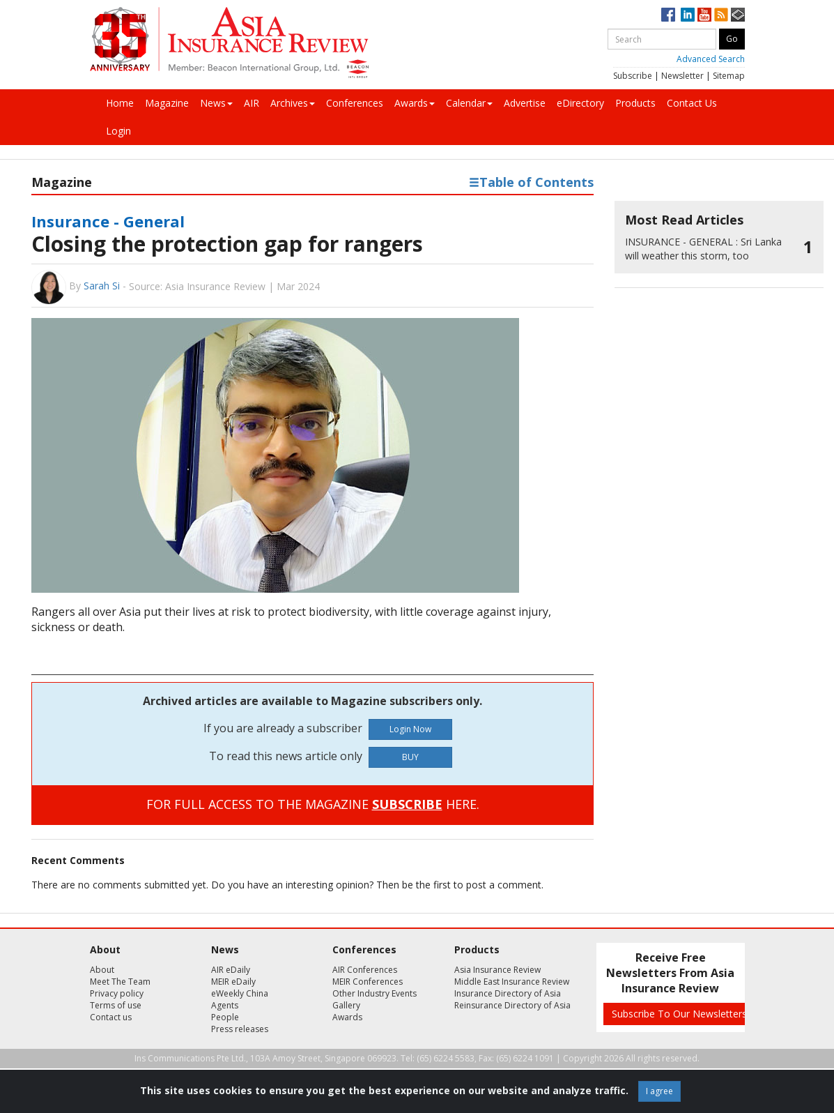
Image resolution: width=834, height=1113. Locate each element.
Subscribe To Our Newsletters (679, 1013)
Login (118, 130)
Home (120, 102)
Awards (414, 102)
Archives (292, 102)
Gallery (346, 1005)
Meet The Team (120, 981)
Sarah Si (102, 285)
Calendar (469, 102)
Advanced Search (711, 59)
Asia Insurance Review (497, 970)
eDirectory (580, 102)
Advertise (525, 102)
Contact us (111, 1017)
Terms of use (115, 1005)
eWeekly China (239, 993)
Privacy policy (117, 993)
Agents (224, 1005)
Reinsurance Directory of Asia (512, 1005)
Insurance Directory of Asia (507, 993)
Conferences (354, 102)
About (102, 970)
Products (635, 102)
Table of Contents (531, 182)
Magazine (167, 102)
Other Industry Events (374, 993)
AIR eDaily (230, 970)
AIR (251, 102)
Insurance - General (108, 221)
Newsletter (682, 76)
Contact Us (692, 102)
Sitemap (729, 76)
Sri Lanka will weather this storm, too (703, 248)
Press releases (239, 1029)
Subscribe (632, 76)
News (216, 102)
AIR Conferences (364, 970)
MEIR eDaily (233, 981)
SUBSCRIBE (407, 804)
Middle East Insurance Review (511, 981)
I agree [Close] (659, 1091)
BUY (410, 757)
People (225, 1017)
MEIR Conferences (367, 981)
